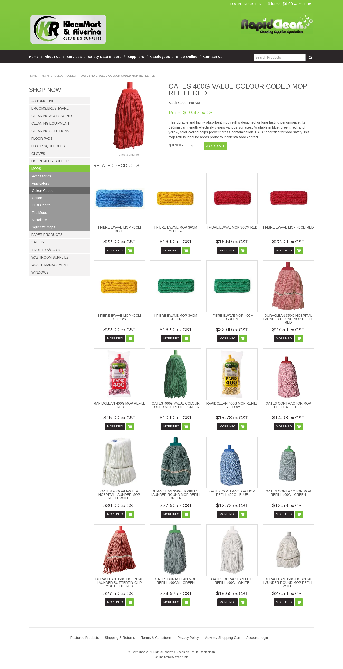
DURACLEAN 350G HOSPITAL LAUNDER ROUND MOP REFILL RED (288, 319)
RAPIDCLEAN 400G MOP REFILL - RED (119, 405)
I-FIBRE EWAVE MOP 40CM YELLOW (119, 317)
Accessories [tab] (41, 176)
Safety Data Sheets (105, 57)
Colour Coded (65, 75)
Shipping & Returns (120, 637)
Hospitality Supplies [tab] (51, 161)
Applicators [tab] (40, 183)
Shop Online (186, 57)
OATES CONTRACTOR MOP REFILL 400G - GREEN (288, 493)
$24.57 (176, 593)
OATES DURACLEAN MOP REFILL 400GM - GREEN (175, 581)
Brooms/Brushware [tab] (50, 108)
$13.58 (288, 505)
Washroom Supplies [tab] (50, 257)
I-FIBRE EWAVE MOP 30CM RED (232, 227)
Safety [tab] (38, 242)
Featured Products (84, 637)
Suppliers (135, 57)
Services (74, 57)
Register (252, 4)
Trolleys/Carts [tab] (46, 250)
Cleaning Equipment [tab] (50, 123)
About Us (53, 57)
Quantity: (176, 145)
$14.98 (288, 417)
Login (235, 4)
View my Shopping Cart (222, 637)
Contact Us (213, 57)
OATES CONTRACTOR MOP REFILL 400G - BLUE (232, 493)
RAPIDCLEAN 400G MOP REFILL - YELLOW (231, 405)
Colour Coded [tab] (42, 191)
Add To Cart (130, 250)
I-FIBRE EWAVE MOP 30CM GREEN (175, 317)
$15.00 (119, 417)
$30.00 (119, 505)
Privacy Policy (188, 637)
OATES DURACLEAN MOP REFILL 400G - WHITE (232, 581)
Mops (45, 75)
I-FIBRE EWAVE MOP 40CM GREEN (231, 317)
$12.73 (232, 505)
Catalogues (160, 57)
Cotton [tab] (37, 198)
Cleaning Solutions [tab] (50, 131)
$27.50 (288, 329)
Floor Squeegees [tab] (48, 146)
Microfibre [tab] (39, 220)
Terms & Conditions (156, 637)
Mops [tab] (36, 169)
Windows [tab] (39, 272)
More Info (115, 250)
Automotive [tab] (42, 101)
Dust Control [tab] (41, 205)
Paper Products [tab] (47, 235)
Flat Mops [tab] (39, 212)
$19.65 (232, 593)
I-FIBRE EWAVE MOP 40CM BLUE (119, 229)
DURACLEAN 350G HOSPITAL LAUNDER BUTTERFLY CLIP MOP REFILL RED (119, 582)
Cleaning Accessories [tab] (52, 116)
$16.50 (232, 241)
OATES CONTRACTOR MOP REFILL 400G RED (288, 405)
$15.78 (232, 417)
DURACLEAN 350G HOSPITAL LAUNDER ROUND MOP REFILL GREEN (175, 494)
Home (34, 57)
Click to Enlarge (129, 154)
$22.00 (119, 241)
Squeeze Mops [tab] (43, 227)
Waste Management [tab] (49, 265)
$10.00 (176, 417)
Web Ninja (182, 656)
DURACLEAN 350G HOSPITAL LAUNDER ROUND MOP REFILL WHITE (288, 582)
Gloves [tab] (38, 154)
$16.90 (176, 241)
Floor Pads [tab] (42, 138)
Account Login (257, 637)
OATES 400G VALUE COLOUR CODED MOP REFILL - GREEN (176, 405)
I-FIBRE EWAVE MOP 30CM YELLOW (175, 229)
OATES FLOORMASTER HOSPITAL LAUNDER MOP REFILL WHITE (119, 494)
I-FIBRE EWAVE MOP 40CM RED (288, 227)
